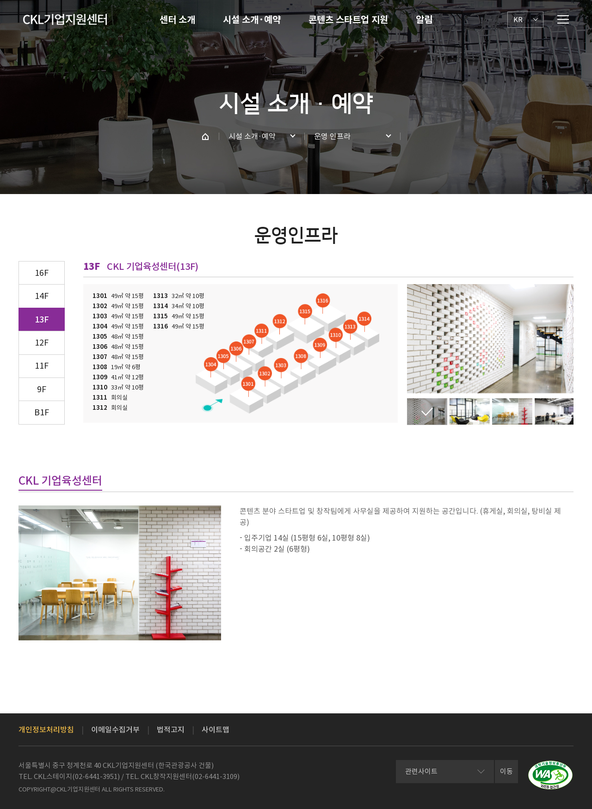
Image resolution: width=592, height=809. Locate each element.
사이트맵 (215, 729)
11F (42, 365)
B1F (41, 412)
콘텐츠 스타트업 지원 (348, 20)
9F (41, 389)
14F (42, 296)
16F (42, 273)
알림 (424, 20)
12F (42, 342)
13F (42, 319)
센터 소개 (177, 20)
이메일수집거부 (115, 729)
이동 (506, 771)
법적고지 (171, 729)
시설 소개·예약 (252, 20)
